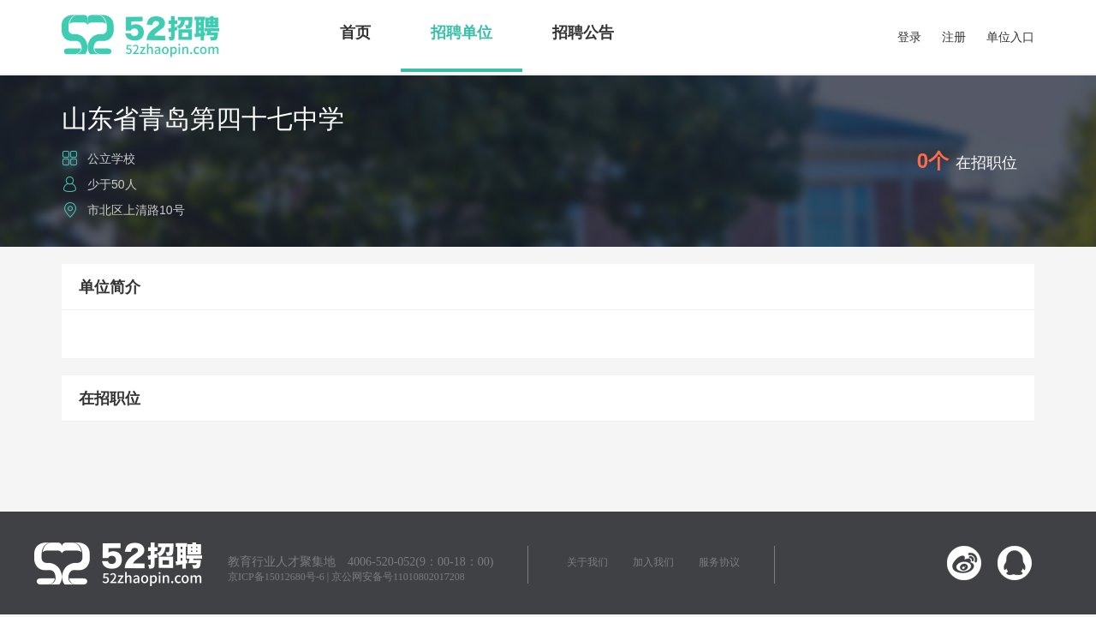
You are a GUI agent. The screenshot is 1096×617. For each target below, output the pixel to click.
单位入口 (1010, 37)
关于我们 (587, 562)
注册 (954, 37)
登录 (909, 37)
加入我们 (653, 562)
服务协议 (719, 562)
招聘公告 (583, 32)
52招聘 (140, 36)
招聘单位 (461, 32)
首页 (355, 32)
